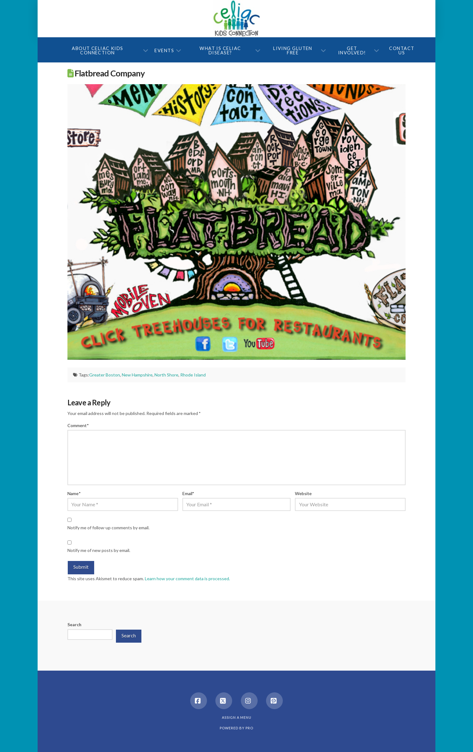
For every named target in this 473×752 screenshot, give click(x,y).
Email (188, 493)
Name (73, 493)
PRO (249, 728)
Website (303, 493)
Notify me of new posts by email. (98, 550)
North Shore (166, 374)
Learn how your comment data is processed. (187, 578)
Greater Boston (104, 374)
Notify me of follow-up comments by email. (108, 527)
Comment (78, 425)
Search (74, 624)
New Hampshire (137, 374)
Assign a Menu (236, 717)
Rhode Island (193, 374)
